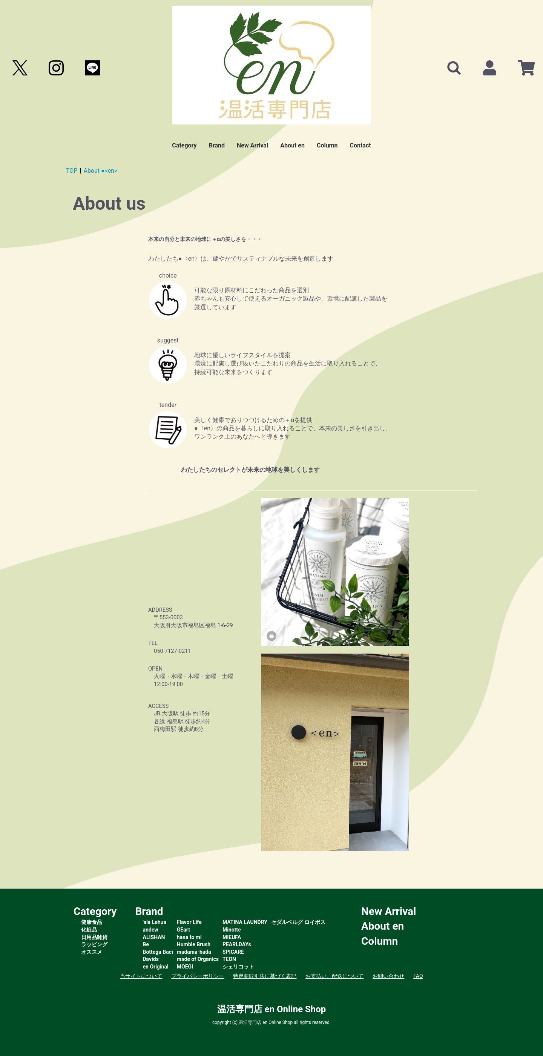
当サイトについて (141, 976)
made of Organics (198, 959)
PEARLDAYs (236, 944)
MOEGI (185, 967)
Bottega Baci (158, 952)
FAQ (418, 976)
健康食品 (91, 922)
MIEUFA (231, 937)
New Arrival (252, 145)
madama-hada (194, 952)
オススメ (91, 952)
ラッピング (94, 944)
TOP (71, 170)
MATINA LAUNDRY (244, 922)
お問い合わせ (388, 976)
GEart (183, 930)
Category (184, 145)
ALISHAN (154, 937)
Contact (360, 145)
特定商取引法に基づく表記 (264, 976)
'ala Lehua (154, 922)
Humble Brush (193, 944)
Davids (151, 959)
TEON (229, 959)
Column (327, 145)
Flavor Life (189, 922)
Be (146, 944)
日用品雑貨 (94, 937)
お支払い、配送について (334, 976)
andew (150, 930)
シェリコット (238, 967)
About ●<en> (100, 170)
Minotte (231, 930)
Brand (217, 145)
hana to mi (189, 937)
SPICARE (233, 952)
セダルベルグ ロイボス (298, 922)
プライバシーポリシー (197, 976)
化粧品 (89, 930)
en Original (156, 967)
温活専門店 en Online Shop (271, 1009)
